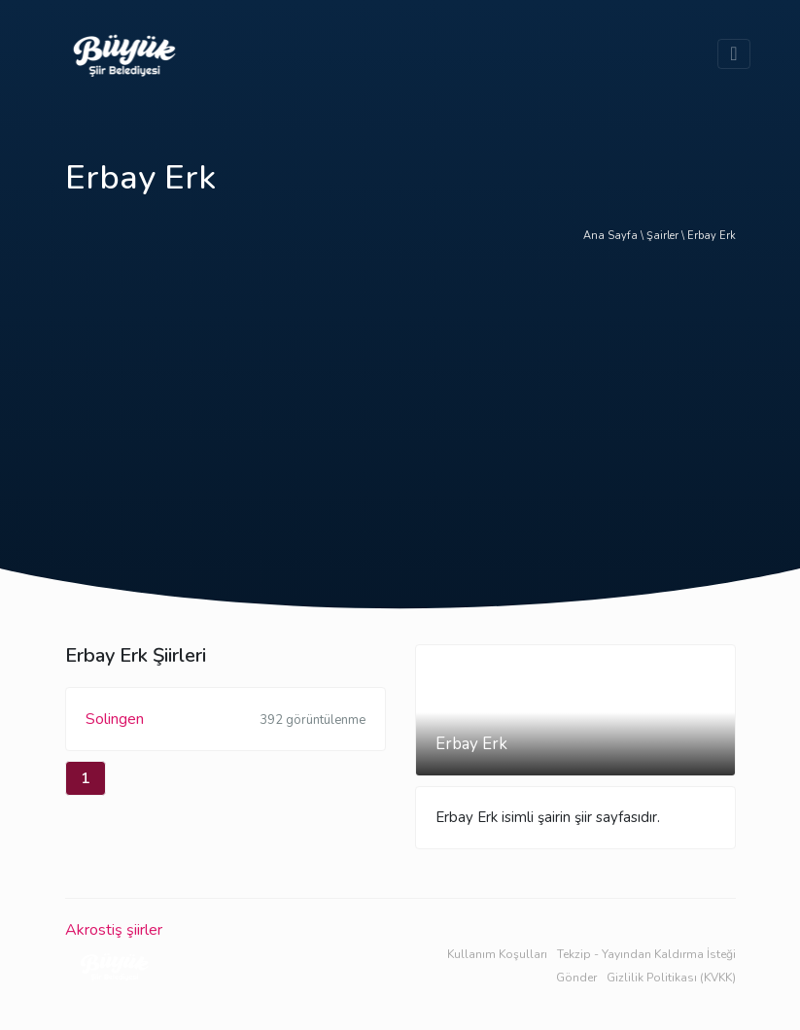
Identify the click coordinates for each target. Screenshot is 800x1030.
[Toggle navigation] (733, 54)
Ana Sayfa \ (614, 235)
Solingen (225, 720)
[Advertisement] (400, 423)
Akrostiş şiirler (113, 930)
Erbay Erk (711, 235)
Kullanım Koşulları (497, 954)
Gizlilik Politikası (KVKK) (671, 977)
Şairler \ (666, 235)
